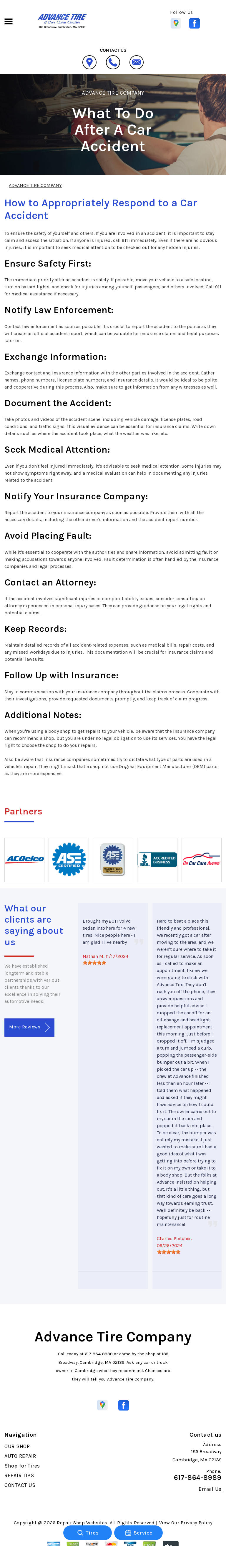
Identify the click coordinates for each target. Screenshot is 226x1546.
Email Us (210, 1489)
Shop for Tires (22, 1466)
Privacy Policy (196, 1522)
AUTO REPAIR (20, 1456)
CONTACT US (20, 1485)
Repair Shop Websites (82, 1522)
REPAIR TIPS (19, 1475)
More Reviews (29, 1027)
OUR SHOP (17, 1446)
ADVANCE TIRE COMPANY (113, 93)
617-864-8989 (99, 1353)
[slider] (94, 962)
